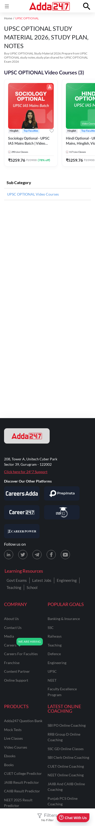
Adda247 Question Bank (23, 721)
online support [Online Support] (16, 680)
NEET (52, 680)
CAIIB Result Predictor (22, 791)
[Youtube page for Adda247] (65, 554)
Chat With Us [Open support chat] (73, 818)
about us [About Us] (11, 618)
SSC (51, 627)
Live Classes (13, 738)
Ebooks (9, 756)
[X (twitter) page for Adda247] (22, 554)
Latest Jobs (41, 580)
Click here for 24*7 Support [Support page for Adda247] (25, 472)
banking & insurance (64, 618)
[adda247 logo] (27, 436)
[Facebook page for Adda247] (51, 554)
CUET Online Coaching (66, 766)
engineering (57, 662)
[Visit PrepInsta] (62, 493)
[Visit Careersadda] (22, 493)
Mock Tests (13, 729)
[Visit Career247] (22, 512)
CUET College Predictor (23, 773)
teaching (55, 645)
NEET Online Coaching (66, 775)
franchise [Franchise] (12, 662)
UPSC (52, 671)
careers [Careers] (10, 645)
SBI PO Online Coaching (67, 725)
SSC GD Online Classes (66, 749)
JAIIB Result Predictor (21, 782)
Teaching (14, 587)
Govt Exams (17, 580)
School (32, 587)
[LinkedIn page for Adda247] (8, 554)
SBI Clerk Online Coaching (68, 757)
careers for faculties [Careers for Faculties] (21, 654)
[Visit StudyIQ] (62, 512)
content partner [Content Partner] (17, 671)
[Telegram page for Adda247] (37, 554)
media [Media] (9, 636)
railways (55, 636)
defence (54, 654)
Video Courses (15, 747)
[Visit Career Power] (22, 531)
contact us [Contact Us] (13, 627)
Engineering (67, 580)
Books (9, 765)
